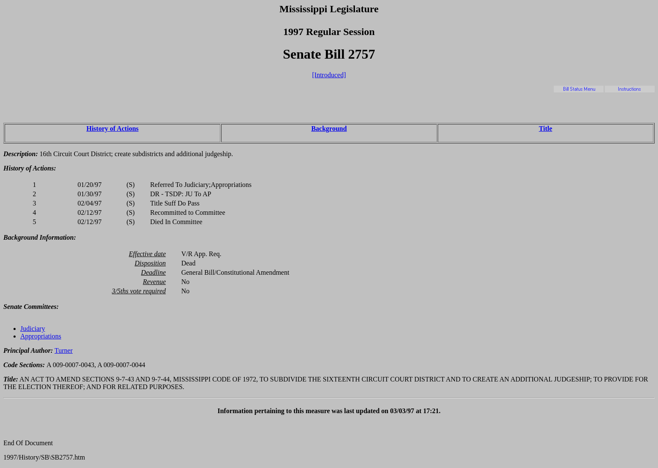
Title (545, 128)
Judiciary (32, 328)
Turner (63, 350)
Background (329, 128)
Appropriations (40, 336)
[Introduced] (329, 74)
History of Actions (113, 128)
